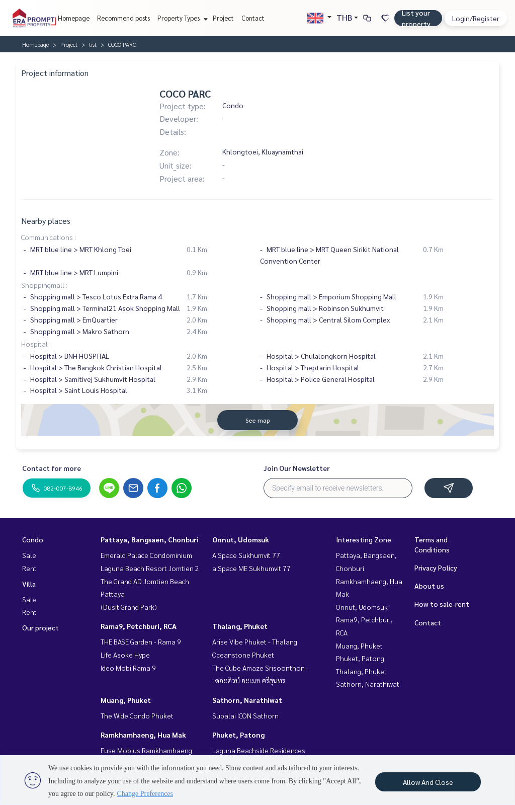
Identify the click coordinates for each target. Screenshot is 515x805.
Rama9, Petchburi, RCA (139, 625)
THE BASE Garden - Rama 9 (141, 641)
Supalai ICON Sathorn (245, 715)
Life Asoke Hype (125, 654)
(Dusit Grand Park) (129, 606)
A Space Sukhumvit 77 (246, 554)
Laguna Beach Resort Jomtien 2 (150, 568)
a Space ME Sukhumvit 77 (251, 568)
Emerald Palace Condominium (146, 554)
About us (429, 585)
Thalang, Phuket (240, 625)
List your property (416, 18)
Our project (40, 627)
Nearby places (45, 220)
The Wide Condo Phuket (137, 715)
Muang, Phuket (126, 699)
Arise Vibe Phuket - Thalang (254, 641)
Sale (29, 554)
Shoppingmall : (44, 284)
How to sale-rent (441, 603)
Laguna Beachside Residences (258, 750)
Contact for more (51, 467)
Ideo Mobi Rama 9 (128, 667)
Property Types (181, 18)
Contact (253, 18)
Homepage (74, 18)
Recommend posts (123, 18)
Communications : (48, 237)
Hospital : (36, 343)
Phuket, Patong (238, 734)
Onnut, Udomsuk (240, 539)
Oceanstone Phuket (243, 654)
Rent (29, 568)
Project (223, 18)
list (93, 44)
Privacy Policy (435, 567)
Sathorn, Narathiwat (247, 699)
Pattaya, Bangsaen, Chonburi (150, 539)
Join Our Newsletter (297, 467)
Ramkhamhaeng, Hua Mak (143, 734)
